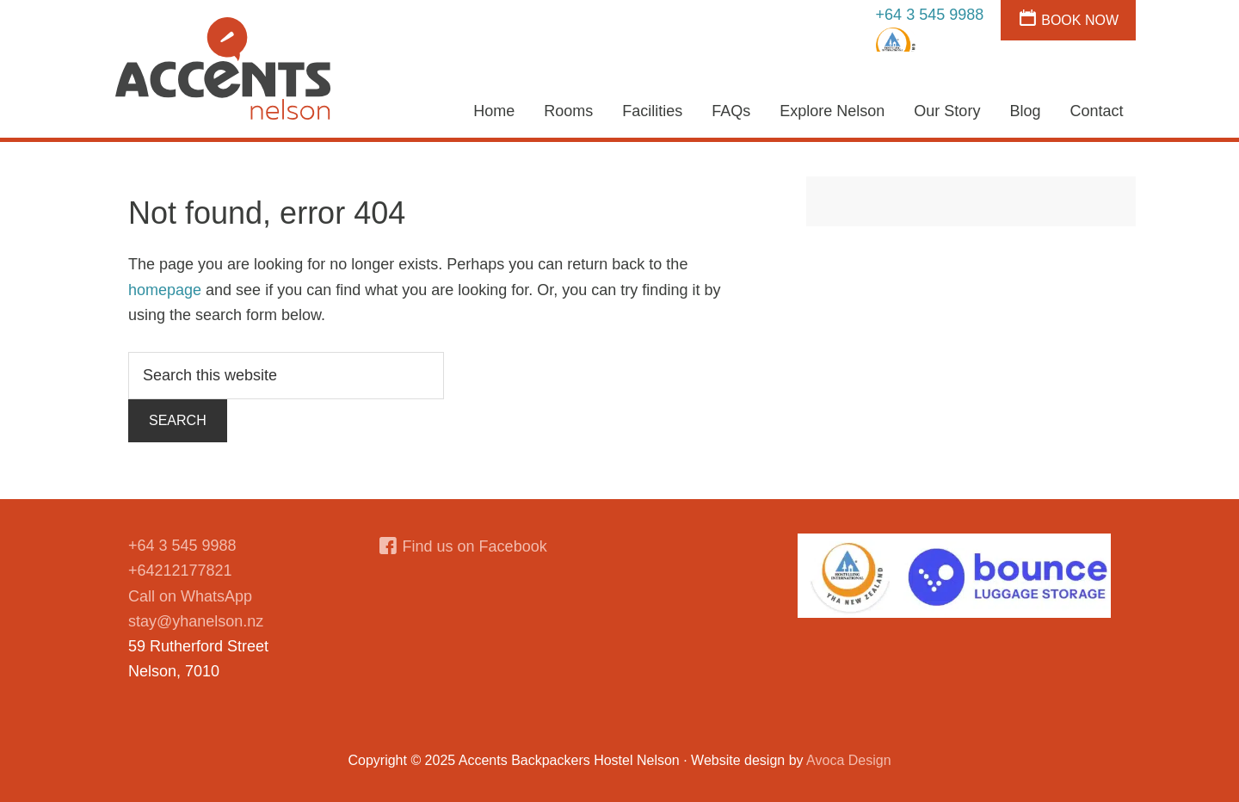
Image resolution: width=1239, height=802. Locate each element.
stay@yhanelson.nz (195, 621)
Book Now (1080, 20)
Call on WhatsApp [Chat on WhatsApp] (190, 596)
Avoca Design (848, 760)
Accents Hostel (223, 68)
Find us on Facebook (475, 546)
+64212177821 (180, 570)
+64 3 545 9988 (930, 14)
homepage (164, 290)
